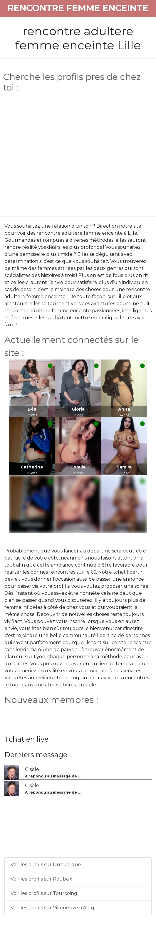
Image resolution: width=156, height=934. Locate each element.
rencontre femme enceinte (77, 8)
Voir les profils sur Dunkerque (46, 864)
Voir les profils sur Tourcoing (44, 893)
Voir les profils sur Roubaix (41, 879)
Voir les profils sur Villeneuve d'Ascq (52, 908)
